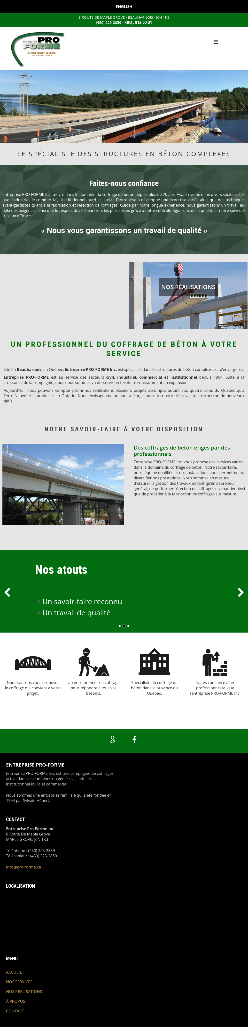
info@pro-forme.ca (23, 867)
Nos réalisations (188, 287)
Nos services (19, 981)
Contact (15, 1010)
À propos (15, 1001)
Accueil (14, 972)
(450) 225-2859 (108, 22)
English (124, 6)
